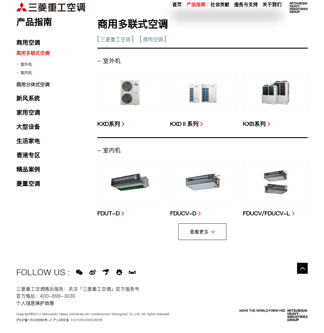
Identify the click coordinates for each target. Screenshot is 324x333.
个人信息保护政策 (35, 303)
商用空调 (153, 39)
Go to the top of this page (302, 268)
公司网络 (274, 9)
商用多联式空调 (32, 53)
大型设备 (28, 127)
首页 (177, 17)
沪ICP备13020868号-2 (34, 320)
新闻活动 (257, 9)
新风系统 (28, 98)
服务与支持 (246, 17)
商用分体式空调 (32, 84)
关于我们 (271, 17)
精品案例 (28, 169)
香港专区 (28, 155)
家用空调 (28, 112)
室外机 (26, 64)
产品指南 (195, 17)
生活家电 (28, 141)
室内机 (26, 72)
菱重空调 (28, 184)
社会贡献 (219, 17)
